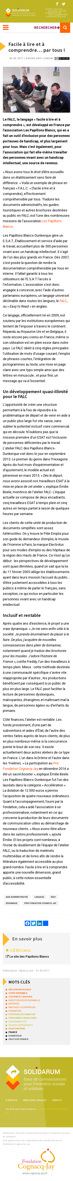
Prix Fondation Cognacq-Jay (40, 903)
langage (39, 897)
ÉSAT (53, 897)
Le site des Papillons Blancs (29, 956)
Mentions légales (34, 1100)
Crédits (57, 1100)
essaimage (11, 903)
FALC (63, 301)
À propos (12, 1100)
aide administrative (17, 897)
